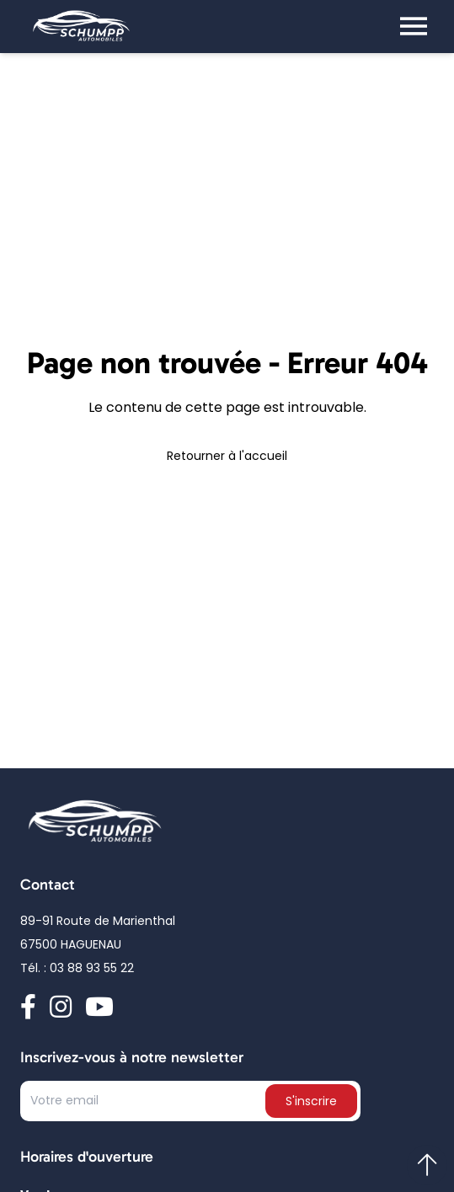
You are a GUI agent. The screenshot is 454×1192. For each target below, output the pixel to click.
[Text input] (144, 1104)
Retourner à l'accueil (227, 457)
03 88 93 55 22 (92, 969)
